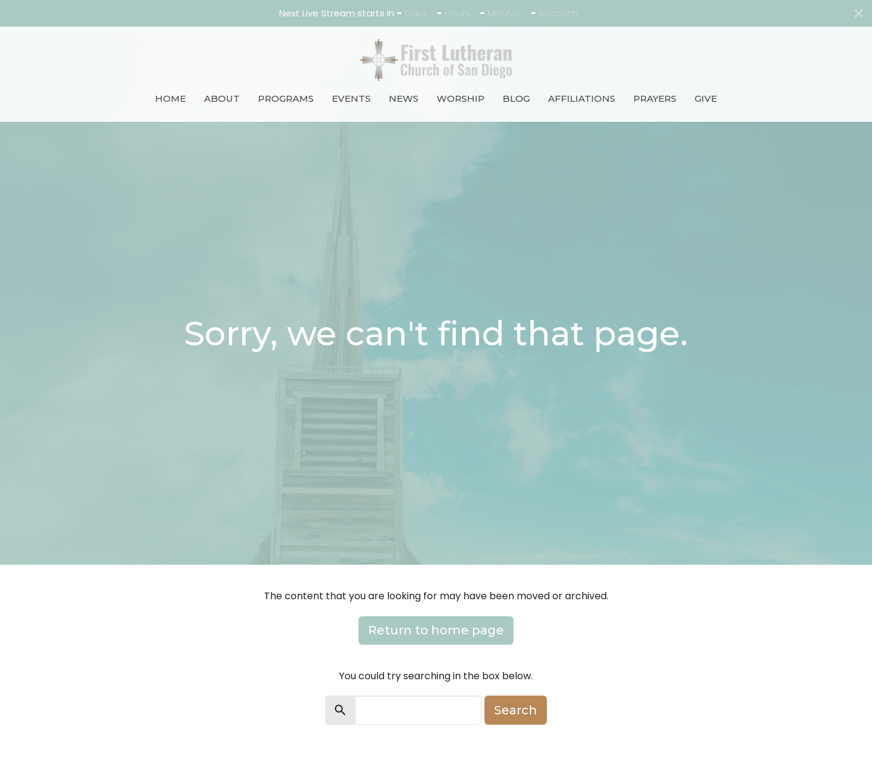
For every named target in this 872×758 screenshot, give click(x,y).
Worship (460, 98)
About (222, 98)
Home (170, 98)
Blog (516, 98)
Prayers (654, 98)
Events (351, 98)
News (403, 98)
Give (706, 98)
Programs (286, 98)
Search (515, 710)
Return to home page (436, 630)
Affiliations (581, 98)
